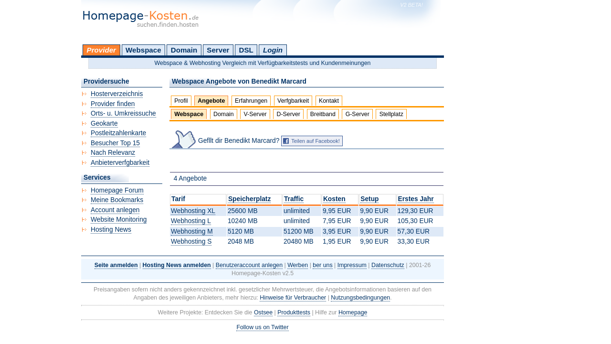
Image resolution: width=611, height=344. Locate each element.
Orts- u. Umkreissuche (123, 113)
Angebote (211, 100)
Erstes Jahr (416, 199)
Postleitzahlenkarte (118, 133)
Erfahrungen (251, 100)
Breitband (323, 114)
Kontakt (329, 100)
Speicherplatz (249, 199)
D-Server (288, 114)
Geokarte (104, 123)
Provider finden (113, 104)
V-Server (255, 114)
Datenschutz (387, 265)
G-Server (357, 114)
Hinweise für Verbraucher (293, 297)
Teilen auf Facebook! (315, 141)
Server (218, 50)
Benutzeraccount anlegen (249, 265)
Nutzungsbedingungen (360, 297)
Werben (297, 265)
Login (273, 50)
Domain (184, 50)
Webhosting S (191, 241)
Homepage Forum (117, 190)
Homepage (353, 312)
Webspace (143, 50)
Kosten (334, 199)
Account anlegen (115, 210)
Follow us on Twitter (262, 327)
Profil (181, 100)
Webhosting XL (193, 211)
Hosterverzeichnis (117, 93)
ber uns (322, 265)
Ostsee (263, 312)
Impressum (352, 265)
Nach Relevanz (113, 152)
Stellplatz (391, 114)
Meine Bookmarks (117, 200)
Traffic (294, 199)
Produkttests (293, 312)
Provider (101, 50)
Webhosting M (192, 231)
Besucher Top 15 (115, 143)
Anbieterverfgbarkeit (120, 162)
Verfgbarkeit (293, 100)
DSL (246, 50)
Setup (369, 199)
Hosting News (111, 229)
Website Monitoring (119, 219)
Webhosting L (191, 221)
